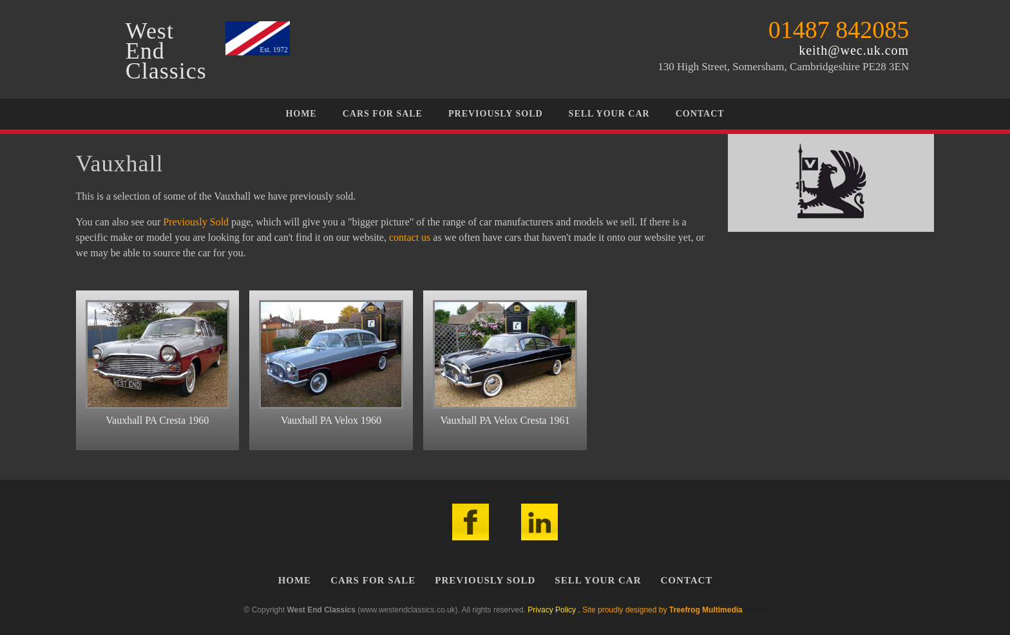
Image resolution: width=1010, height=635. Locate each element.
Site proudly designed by (662, 609)
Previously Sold (495, 113)
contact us (409, 237)
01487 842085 (839, 29)
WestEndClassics (166, 51)
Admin (755, 609)
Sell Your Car (609, 113)
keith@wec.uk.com (854, 50)
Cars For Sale (383, 113)
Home (300, 113)
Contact (700, 113)
